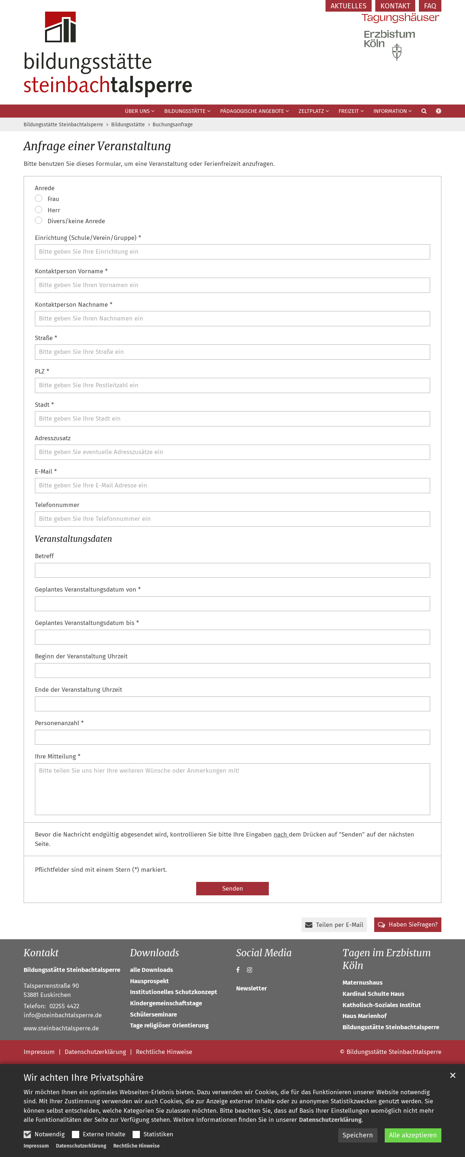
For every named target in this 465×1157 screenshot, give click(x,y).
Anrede (44, 188)
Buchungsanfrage (173, 125)
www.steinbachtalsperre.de (61, 1028)
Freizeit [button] (349, 111)
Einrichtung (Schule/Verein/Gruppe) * (88, 238)
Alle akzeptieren (413, 1135)
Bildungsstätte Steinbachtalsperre (63, 125)
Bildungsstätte (128, 125)
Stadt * (44, 405)
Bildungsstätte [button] (185, 111)
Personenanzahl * (59, 723)
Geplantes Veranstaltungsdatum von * (88, 589)
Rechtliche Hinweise (136, 1146)
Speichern (358, 1135)
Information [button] (390, 111)
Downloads (154, 953)
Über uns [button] (137, 111)
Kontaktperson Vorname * (71, 271)
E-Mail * (46, 471)
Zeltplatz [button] (311, 111)
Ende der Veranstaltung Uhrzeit (78, 690)
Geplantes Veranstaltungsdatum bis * (87, 623)
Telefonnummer (57, 505)
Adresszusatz (52, 438)
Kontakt (41, 953)
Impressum (36, 1146)
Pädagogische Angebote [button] (252, 111)
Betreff (44, 556)
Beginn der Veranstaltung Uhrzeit (81, 656)
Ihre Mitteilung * (57, 756)
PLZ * (42, 371)
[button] (419, 112)
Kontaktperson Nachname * (73, 304)
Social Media (264, 953)
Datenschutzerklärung (330, 1120)
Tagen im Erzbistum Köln (387, 959)
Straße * (46, 338)
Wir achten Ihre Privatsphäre (83, 1077)
